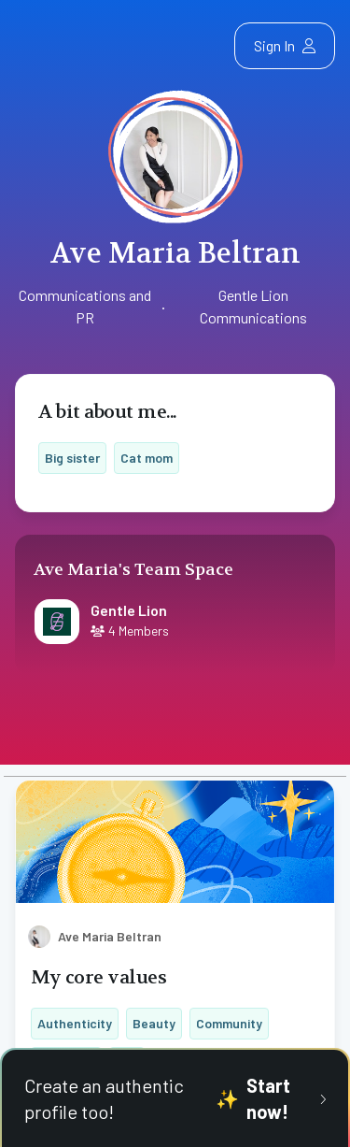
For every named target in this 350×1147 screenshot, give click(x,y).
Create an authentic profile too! (175, 1098)
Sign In (284, 45)
